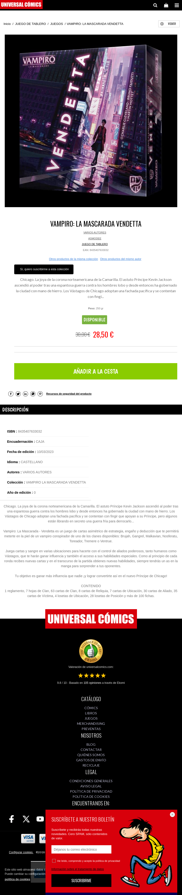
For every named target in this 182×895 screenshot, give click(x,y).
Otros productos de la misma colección (73, 259)
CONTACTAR (91, 750)
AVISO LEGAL (91, 786)
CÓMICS (91, 708)
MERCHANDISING (91, 723)
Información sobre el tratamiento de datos (77, 869)
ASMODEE (94, 238)
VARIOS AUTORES (94, 232)
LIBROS (91, 713)
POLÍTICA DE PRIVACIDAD (91, 791)
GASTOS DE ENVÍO (91, 760)
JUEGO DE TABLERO (95, 244)
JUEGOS (91, 718)
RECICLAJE (91, 765)
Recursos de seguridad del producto (68, 393)
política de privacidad (108, 860)
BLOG (91, 744)
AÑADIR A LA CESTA (95, 371)
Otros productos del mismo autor (120, 259)
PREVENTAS (91, 729)
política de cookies (17, 879)
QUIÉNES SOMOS (91, 755)
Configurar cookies (21, 852)
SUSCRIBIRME (81, 880)
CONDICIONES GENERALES (91, 781)
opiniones (92, 683)
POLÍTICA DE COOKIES (91, 797)
